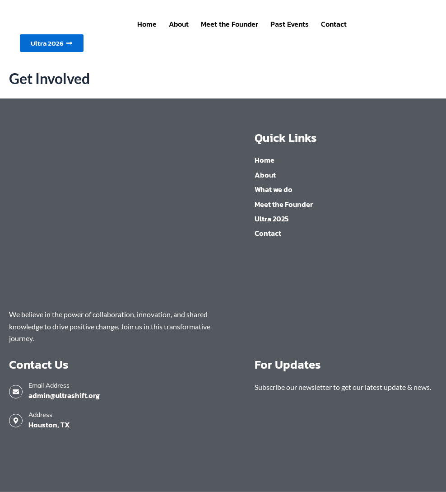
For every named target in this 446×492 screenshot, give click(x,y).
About (179, 24)
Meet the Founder (229, 24)
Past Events (289, 24)
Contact (334, 24)
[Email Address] (16, 391)
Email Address (49, 385)
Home (147, 24)
